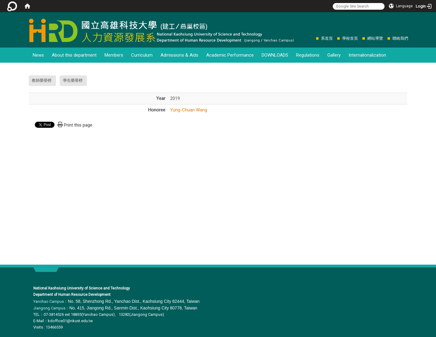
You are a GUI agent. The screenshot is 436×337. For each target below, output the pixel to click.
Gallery (334, 55)
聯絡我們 (400, 38)
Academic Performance (230, 55)
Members (113, 55)
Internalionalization (367, 55)
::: (313, 38)
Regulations (307, 55)
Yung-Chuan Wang (188, 110)
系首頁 (327, 38)
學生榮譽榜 (73, 80)
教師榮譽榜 (41, 80)
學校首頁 (350, 38)
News (38, 55)
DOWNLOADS (275, 55)
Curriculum (142, 55)
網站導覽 (375, 38)
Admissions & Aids (179, 55)
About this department (74, 55)
